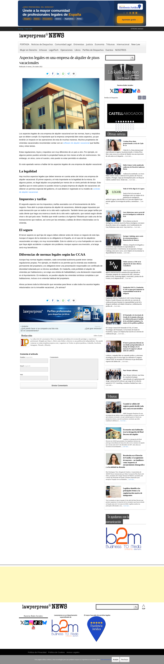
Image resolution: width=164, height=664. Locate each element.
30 (128, 127)
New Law (135, 44)
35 (121, 129)
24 (133, 125)
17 (116, 125)
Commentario (54, 357)
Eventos (109, 50)
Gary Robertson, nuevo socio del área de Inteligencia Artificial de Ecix (133, 214)
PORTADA (24, 44)
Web (21, 375)
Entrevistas (79, 44)
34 (118, 129)
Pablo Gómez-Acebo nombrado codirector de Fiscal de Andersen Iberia (134, 167)
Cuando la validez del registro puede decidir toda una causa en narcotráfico (133, 406)
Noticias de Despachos (42, 44)
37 (126, 129)
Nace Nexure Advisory (130, 370)
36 (123, 129)
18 (118, 125)
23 (131, 125)
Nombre (26, 357)
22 (128, 125)
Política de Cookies (56, 652)
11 (121, 123)
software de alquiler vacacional (76, 143)
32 (133, 127)
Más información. (106, 659)
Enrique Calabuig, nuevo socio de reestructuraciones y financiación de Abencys (133, 238)
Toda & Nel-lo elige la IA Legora (133, 189)
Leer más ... (128, 156)
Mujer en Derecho (28, 50)
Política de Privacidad (37, 652)
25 (116, 127)
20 (123, 125)
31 (131, 127)
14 (128, 123)
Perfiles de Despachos (93, 50)
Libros (77, 50)
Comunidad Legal (63, 44)
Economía (99, 44)
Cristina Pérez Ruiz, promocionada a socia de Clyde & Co (133, 143)
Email (25, 366)
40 (133, 129)
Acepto (116, 660)
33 (116, 129)
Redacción (26, 335)
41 (116, 131)
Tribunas (110, 44)
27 (121, 127)
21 (126, 125)
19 (121, 125)
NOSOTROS (120, 50)
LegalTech (53, 50)
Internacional (123, 44)
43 (121, 131)
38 (128, 129)
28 (123, 127)
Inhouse (43, 50)
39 (131, 129)
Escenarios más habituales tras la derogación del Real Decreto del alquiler (133, 432)
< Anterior (24, 326)
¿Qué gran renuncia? (93, 328)
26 (118, 127)
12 (123, 123)
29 (126, 127)
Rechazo (124, 660)
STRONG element (137, 29)
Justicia (89, 44)
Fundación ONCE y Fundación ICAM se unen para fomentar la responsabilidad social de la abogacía (133, 290)
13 (126, 123)
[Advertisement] (82, 584)
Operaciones (66, 50)
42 (118, 131)
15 (131, 123)
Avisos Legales (72, 652)
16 (133, 123)
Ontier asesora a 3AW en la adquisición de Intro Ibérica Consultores (132, 264)
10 (118, 123)
